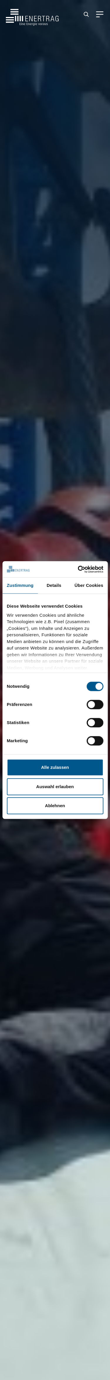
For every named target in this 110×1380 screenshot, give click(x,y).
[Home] (32, 14)
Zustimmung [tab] (20, 585)
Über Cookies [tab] (89, 585)
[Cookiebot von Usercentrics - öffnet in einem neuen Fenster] (78, 569)
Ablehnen (55, 805)
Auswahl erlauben (55, 786)
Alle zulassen (55, 767)
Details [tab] (54, 585)
